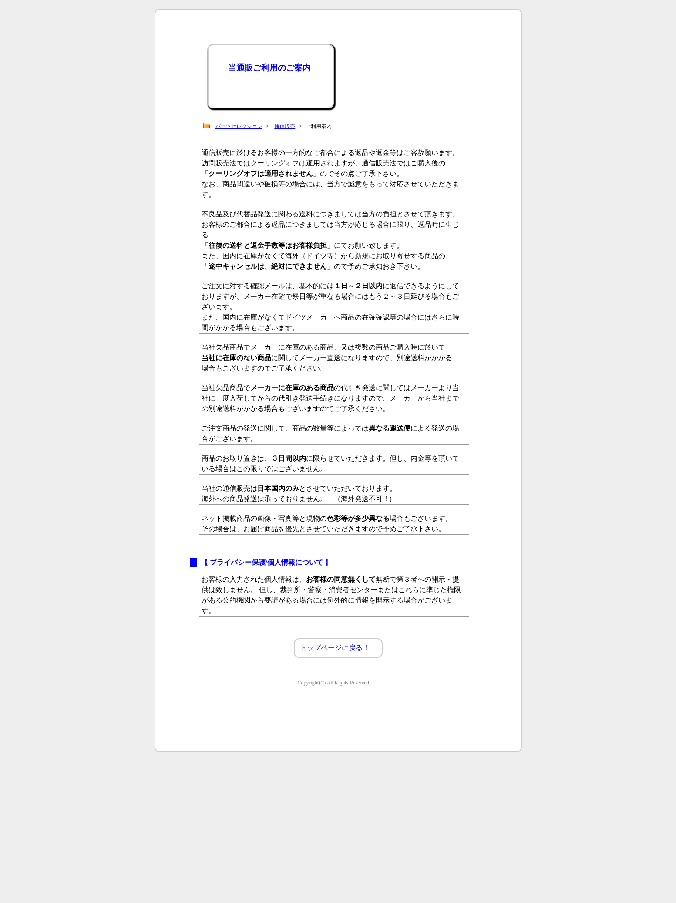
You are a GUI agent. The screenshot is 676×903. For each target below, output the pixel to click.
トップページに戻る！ (335, 647)
